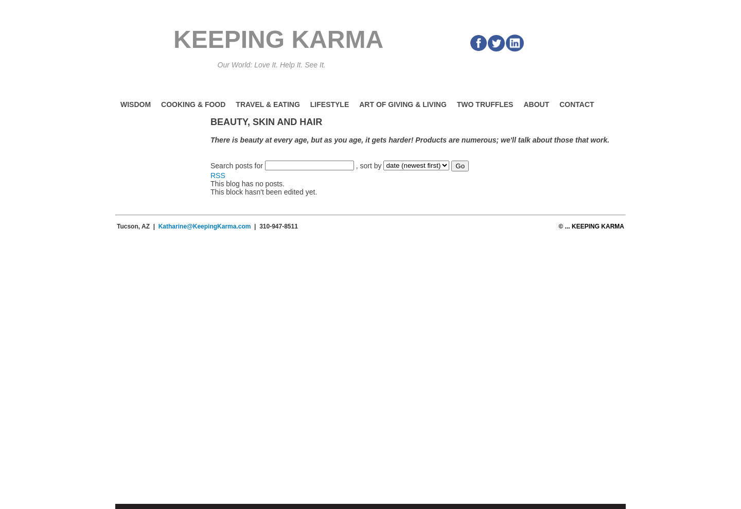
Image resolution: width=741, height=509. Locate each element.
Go (460, 166)
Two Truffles (485, 104)
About (536, 104)
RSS (217, 175)
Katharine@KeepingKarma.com (204, 226)
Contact (576, 104)
